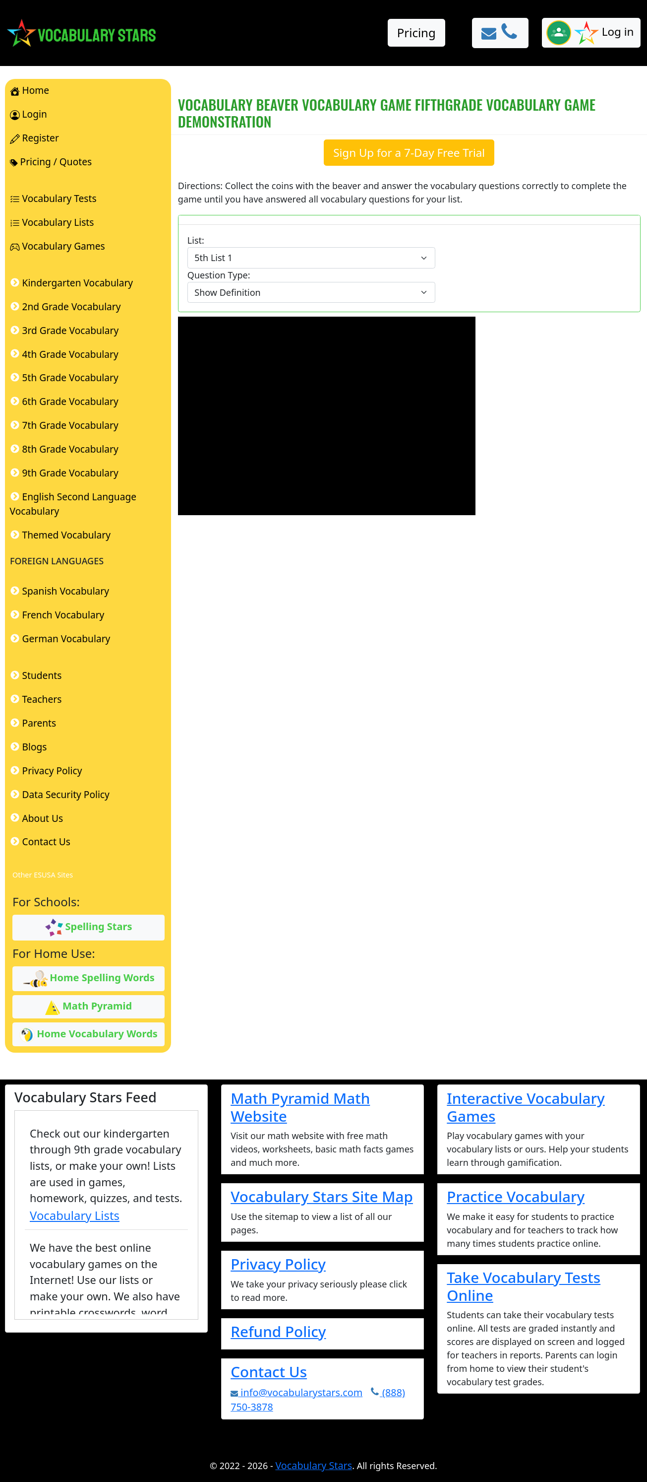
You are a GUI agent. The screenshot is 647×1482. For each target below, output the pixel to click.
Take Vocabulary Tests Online (523, 1286)
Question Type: (218, 275)
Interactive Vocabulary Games (525, 1107)
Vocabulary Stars (313, 1465)
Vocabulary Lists (74, 1215)
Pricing (416, 32)
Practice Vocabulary (516, 1196)
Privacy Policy (278, 1264)
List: (195, 240)
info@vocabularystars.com (296, 1392)
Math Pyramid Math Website (300, 1107)
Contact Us (269, 1371)
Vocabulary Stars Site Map (322, 1196)
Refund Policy (278, 1331)
